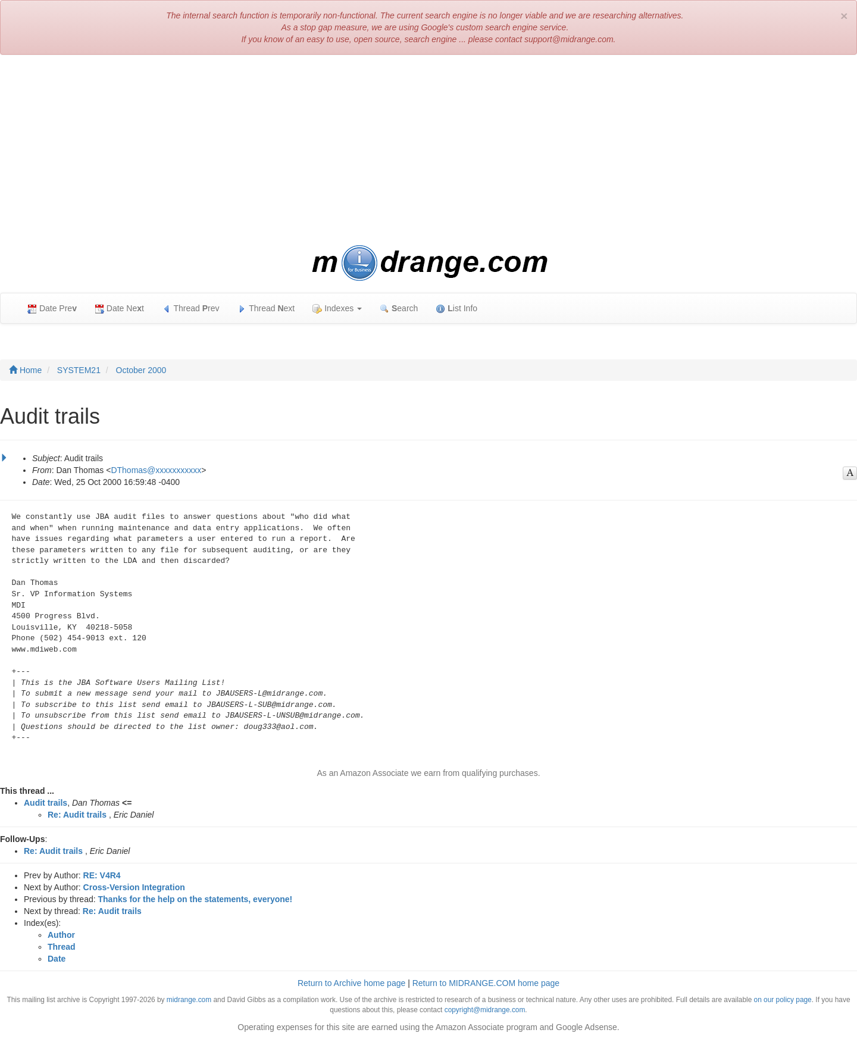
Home (25, 370)
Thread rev (191, 308)
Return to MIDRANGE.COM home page (485, 983)
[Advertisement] (428, 150)
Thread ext (266, 308)
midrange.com (189, 1000)
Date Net (119, 308)
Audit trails (45, 803)
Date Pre (52, 308)
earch (399, 308)
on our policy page (783, 1000)
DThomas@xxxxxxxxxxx (156, 470)
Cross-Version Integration (134, 887)
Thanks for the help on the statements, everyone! (195, 899)
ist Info (456, 308)
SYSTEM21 (79, 370)
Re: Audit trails (77, 814)
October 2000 (141, 370)
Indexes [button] (337, 308)
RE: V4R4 (102, 875)
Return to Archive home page (351, 983)
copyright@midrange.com (485, 1010)
